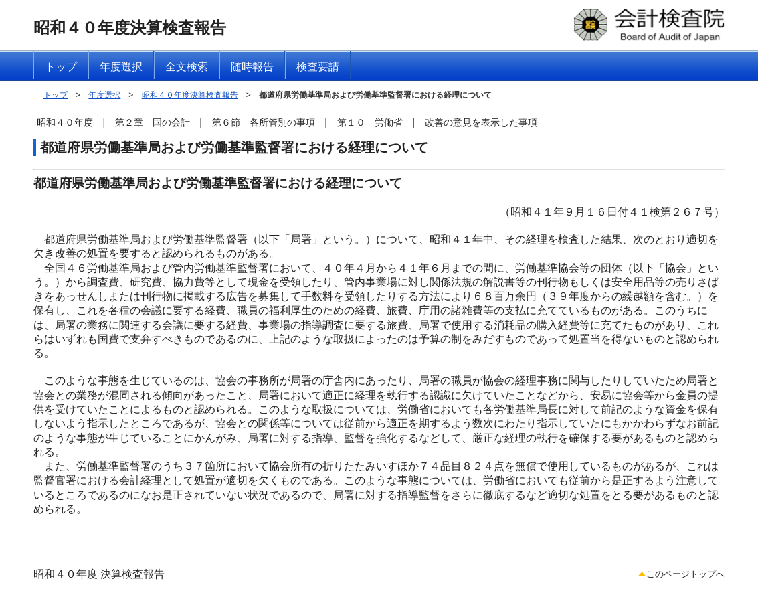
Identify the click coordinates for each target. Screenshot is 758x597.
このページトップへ (685, 574)
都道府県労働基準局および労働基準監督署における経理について (375, 95)
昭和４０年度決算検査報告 (190, 95)
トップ (55, 95)
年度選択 (104, 95)
